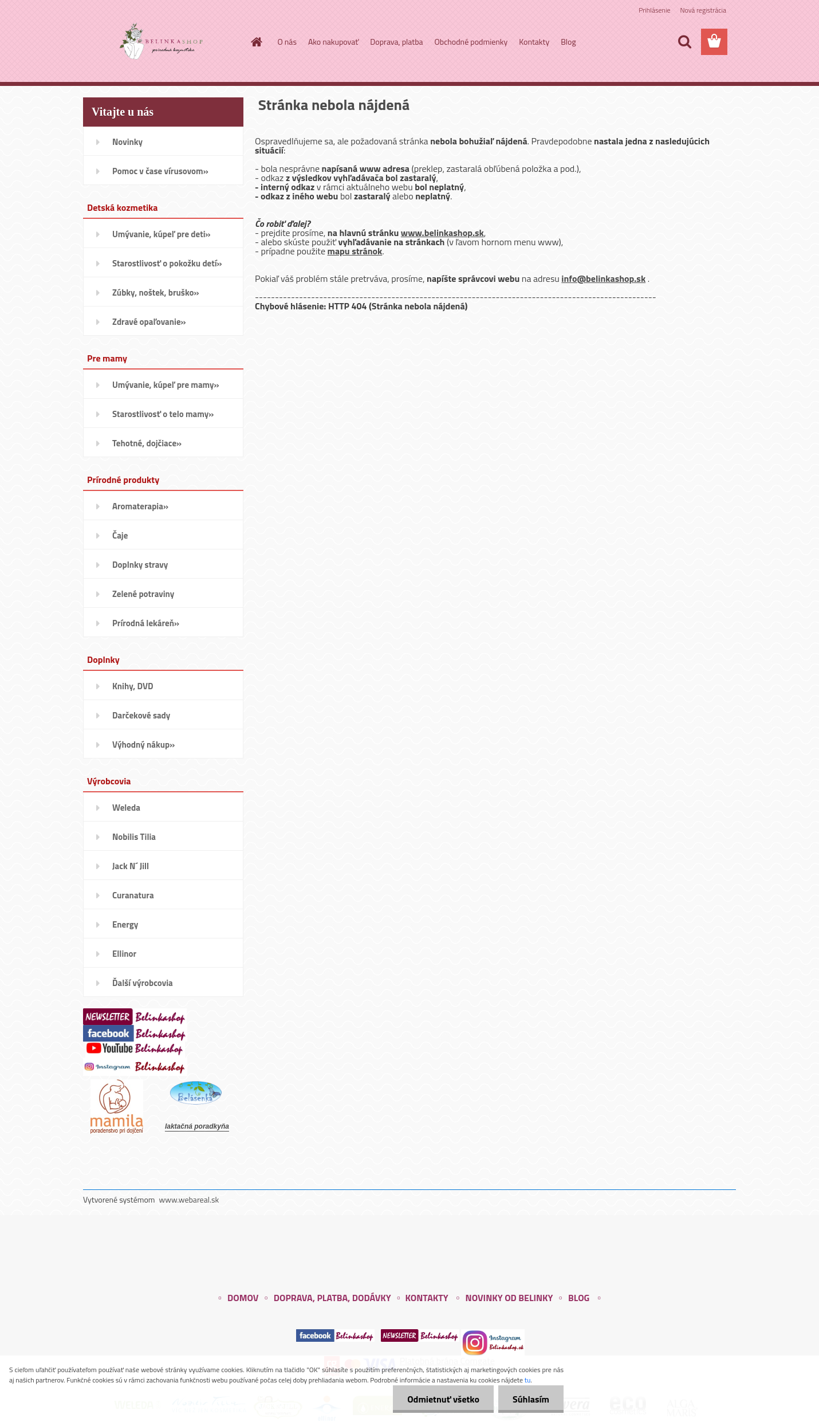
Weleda (126, 807)
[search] (684, 42)
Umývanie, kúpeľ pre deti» (161, 234)
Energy (125, 924)
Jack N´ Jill (130, 866)
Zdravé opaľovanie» (149, 321)
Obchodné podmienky (471, 42)
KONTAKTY (426, 1298)
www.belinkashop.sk (442, 232)
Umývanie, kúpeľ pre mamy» (165, 384)
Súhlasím (531, 1399)
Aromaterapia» (140, 506)
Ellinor (124, 953)
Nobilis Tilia (134, 836)
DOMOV (242, 1298)
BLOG (578, 1298)
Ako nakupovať (333, 42)
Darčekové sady (141, 715)
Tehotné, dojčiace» (147, 443)
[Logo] (162, 42)
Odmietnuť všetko (443, 1399)
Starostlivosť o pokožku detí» (167, 263)
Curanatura (133, 895)
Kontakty (534, 42)
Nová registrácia (703, 10)
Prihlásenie (654, 10)
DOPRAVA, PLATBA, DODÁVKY (332, 1298)
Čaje (120, 535)
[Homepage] (256, 42)
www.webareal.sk (189, 1199)
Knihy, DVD (132, 686)
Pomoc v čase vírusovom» (160, 171)
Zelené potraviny (143, 593)
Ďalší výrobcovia (142, 982)
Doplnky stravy (140, 564)
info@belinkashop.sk (603, 278)
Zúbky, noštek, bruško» (155, 292)
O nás (287, 42)
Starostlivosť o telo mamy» (163, 414)
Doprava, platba (396, 42)
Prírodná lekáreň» (145, 623)
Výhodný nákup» (143, 744)
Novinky (127, 141)
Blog (568, 42)
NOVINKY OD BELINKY (509, 1298)
